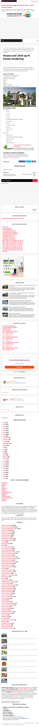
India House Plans (6, 534)
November (5, 440)
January (5, 459)
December (5, 438)
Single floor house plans (8, 238)
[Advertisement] (19, 28)
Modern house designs (11, 65)
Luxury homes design (7, 539)
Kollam (3, 490)
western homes (5, 599)
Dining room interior (7, 587)
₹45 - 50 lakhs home (7, 336)
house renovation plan (7, 605)
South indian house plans (8, 562)
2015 (4, 467)
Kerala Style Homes (6, 551)
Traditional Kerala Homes (8, 557)
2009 (4, 479)
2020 (4, 435)
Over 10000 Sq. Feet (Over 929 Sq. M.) (12, 250)
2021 (4, 433)
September (6, 444)
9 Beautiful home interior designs (16, 646)
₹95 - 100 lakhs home (8, 350)
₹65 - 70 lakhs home (7, 341)
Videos (3, 579)
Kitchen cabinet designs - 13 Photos (16, 674)
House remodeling (6, 609)
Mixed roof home (26, 49)
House (7, 230)
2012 (4, 473)
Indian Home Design (7, 561)
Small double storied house (8, 552)
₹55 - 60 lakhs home (7, 339)
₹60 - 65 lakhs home (7, 340)
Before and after (6, 627)
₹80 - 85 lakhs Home (7, 345)
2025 (4, 425)
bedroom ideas (5, 580)
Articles (3, 569)
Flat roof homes (5, 531)
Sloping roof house (14, 51)
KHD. (2, 725)
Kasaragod (4, 489)
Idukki (3, 486)
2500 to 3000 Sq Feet (12, 48)
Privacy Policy (5, 410)
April (4, 453)
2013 (4, 471)
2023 (4, 429)
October (5, 442)
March (4, 455)
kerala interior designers (8, 604)
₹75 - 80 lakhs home (7, 344)
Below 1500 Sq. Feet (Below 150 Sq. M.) (12, 242)
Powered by (19, 372)
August (5, 446)
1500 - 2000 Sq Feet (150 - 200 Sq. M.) (12, 244)
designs (6, 229)
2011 (4, 475)
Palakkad (3, 495)
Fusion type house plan (14, 314)
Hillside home (5, 617)
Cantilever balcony (6, 624)
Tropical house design (7, 589)
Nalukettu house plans (7, 620)
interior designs (23, 689)
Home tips (4, 615)
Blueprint (4, 622)
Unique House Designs (7, 572)
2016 (4, 465)
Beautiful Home (5, 537)
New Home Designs (6, 556)
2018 (4, 461)
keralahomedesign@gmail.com (20, 719)
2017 (4, 463)
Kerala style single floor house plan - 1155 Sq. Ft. (19, 640)
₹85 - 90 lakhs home (7, 347)
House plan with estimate (8, 585)
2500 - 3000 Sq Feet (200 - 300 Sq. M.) (12, 245)
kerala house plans (6, 614)
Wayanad (3, 501)
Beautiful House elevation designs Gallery (18, 634)
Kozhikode (4, 493)
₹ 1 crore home (6, 351)
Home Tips (5, 227)
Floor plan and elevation (8, 554)
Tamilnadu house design (8, 582)
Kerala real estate (6, 625)
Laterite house (5, 607)
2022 (4, 431)
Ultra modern (5, 577)
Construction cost (6, 574)
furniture (30, 689)
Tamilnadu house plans (8, 239)
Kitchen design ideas (7, 590)
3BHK (11, 219)
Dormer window (5, 584)
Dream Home (5, 610)
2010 (4, 477)
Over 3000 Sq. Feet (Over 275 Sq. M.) (12, 246)
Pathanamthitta (5, 497)
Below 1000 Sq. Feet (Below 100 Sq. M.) (12, 241)
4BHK (18, 48)
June (4, 450)
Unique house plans (7, 237)
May (4, 451)
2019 (4, 437)
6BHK (22, 219)
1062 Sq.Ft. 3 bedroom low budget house (18, 668)
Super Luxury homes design (9, 559)
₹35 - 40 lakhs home (7, 335)
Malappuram (4, 494)
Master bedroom (6, 602)
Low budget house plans (9, 231)
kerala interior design (7, 564)
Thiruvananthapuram (7, 498)
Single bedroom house (7, 628)
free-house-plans (6, 547)
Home (4, 48)
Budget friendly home (7, 567)
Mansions (5, 252)
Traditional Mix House (7, 612)
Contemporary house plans (9, 233)
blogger (35, 181)
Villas (2, 546)
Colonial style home (6, 549)
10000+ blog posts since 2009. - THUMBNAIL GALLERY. (12, 723)
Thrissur (3, 500)
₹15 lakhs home (6, 329)
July (4, 448)
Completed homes (6, 565)
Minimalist (4, 600)
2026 (4, 423)
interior (3, 542)
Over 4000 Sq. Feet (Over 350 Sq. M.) (12, 248)
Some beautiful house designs (15, 651)
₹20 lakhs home (6, 331)
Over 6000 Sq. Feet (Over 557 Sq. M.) (12, 249)
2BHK (7, 219)
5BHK (18, 219)
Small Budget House (7, 541)
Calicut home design (25, 48)
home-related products (12, 691)
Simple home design (7, 592)
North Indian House (6, 594)
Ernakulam (4, 484)
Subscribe (19, 368)
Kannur (3, 487)
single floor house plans (8, 575)
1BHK (3, 219)
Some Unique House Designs (15, 657)
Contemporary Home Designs (9, 529)
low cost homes (5, 595)
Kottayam (4, 491)
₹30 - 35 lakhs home (7, 333)
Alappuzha (4, 483)
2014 (4, 469)
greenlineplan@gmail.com (13, 158)
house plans (8, 235)
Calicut (10, 493)
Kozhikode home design (15, 49)
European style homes (7, 597)
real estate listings (16, 695)
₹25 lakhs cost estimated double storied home (20, 301)
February (5, 457)
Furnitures (4, 619)
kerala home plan (6, 536)
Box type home (5, 544)
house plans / (10, 234)
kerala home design (11, 64)
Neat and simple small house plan (17, 307)
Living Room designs (7, 570)
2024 (4, 427)
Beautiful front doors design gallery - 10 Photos (19, 663)
